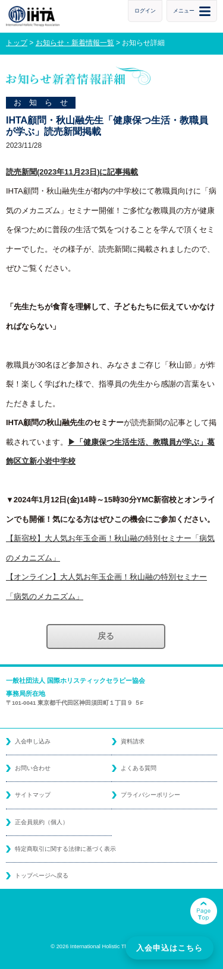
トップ (16, 43)
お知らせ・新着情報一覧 (75, 43)
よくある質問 (138, 768)
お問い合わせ (33, 768)
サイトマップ (33, 794)
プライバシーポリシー (150, 794)
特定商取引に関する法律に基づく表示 (65, 849)
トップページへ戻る (41, 875)
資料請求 (133, 741)
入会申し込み (33, 741)
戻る (106, 636)
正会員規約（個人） (41, 822)
